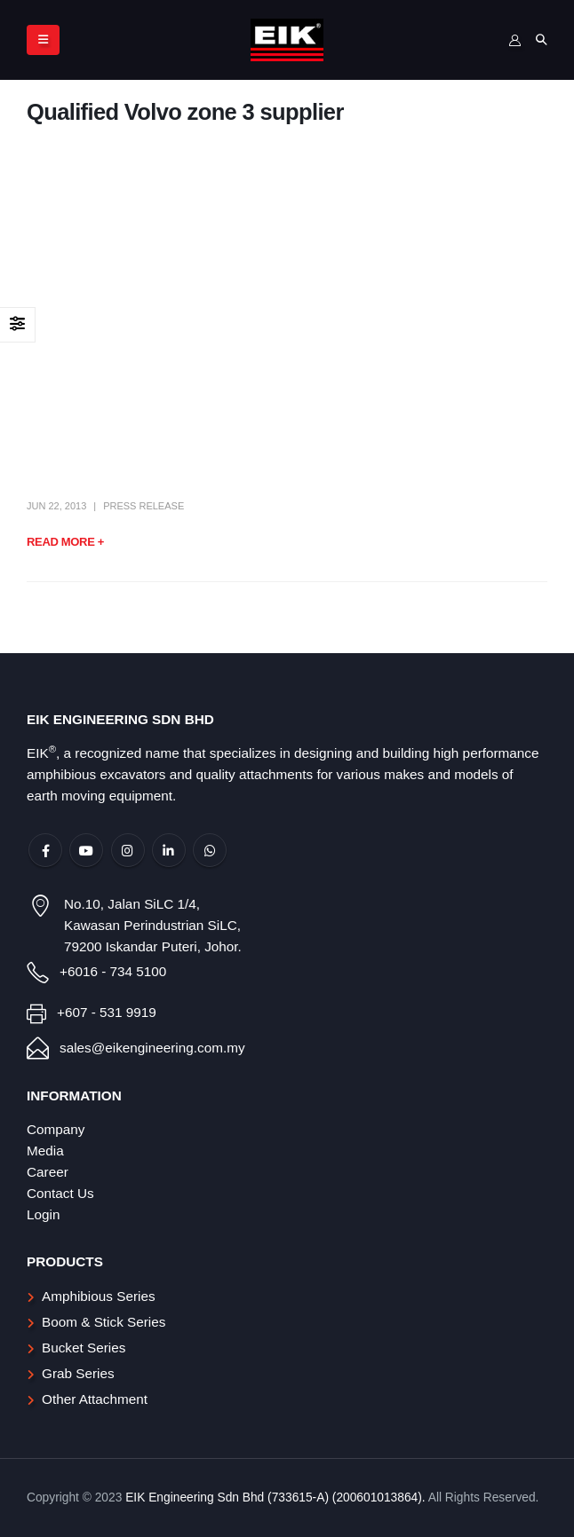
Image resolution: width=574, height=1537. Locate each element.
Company (55, 1129)
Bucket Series (83, 1347)
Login (43, 1214)
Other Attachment (94, 1399)
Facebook (45, 850)
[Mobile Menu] (43, 40)
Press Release (143, 506)
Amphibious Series (98, 1296)
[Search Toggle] (541, 40)
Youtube (86, 850)
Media (45, 1150)
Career (47, 1171)
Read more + (65, 541)
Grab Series (78, 1373)
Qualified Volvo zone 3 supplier (185, 111)
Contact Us (60, 1193)
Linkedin (169, 850)
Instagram (128, 850)
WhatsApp (210, 850)
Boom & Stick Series (103, 1321)
